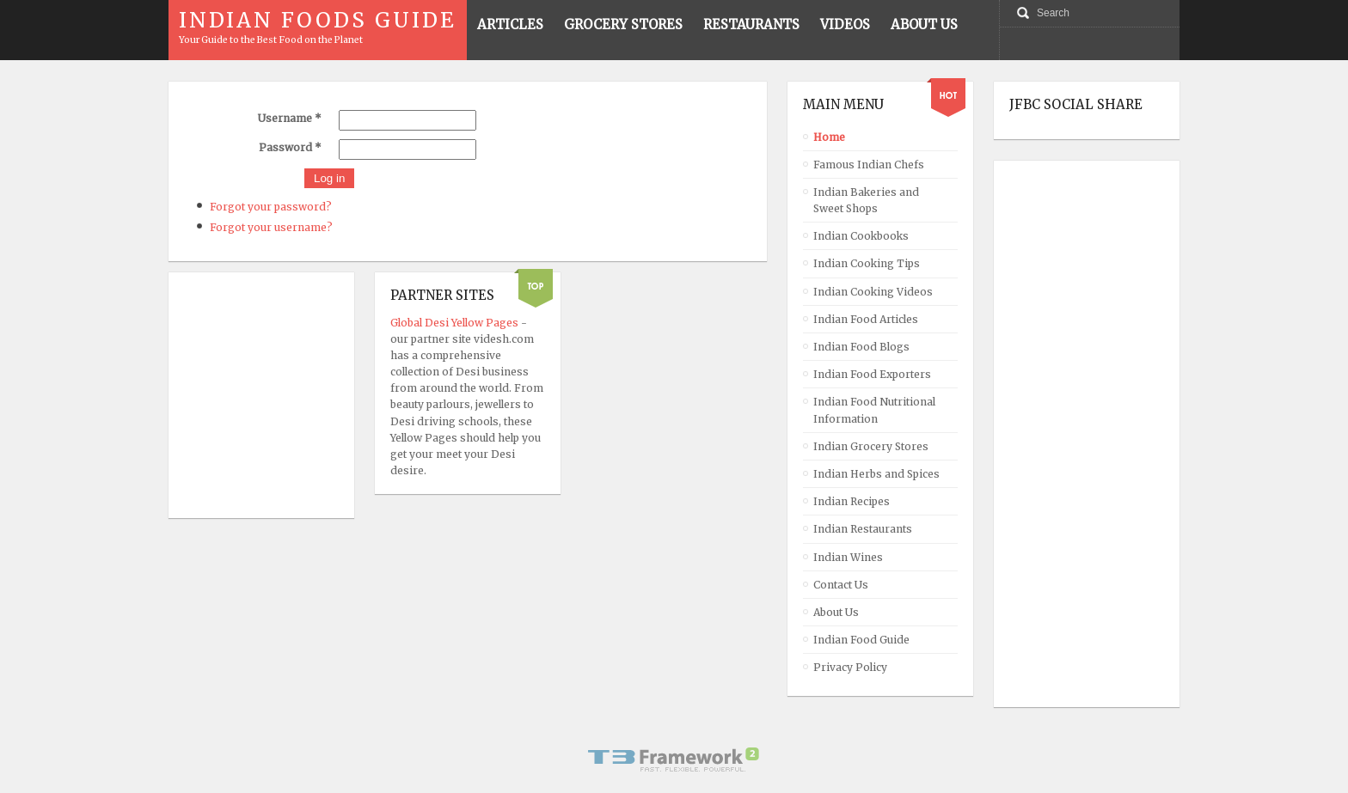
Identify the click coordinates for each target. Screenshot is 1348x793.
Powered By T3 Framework (674, 759)
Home (829, 137)
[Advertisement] (1078, 434)
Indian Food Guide (861, 639)
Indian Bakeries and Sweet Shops (866, 200)
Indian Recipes (851, 501)
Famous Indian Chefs (868, 164)
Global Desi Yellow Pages (455, 322)
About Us (836, 612)
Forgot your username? (271, 227)
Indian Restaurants (862, 528)
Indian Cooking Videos (873, 291)
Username (290, 118)
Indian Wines (848, 557)
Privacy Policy (850, 667)
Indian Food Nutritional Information (874, 409)
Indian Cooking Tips (866, 263)
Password (290, 147)
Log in (329, 178)
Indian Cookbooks (861, 235)
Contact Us (840, 584)
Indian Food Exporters (872, 374)
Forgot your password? (271, 206)
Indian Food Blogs (861, 346)
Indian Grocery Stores (870, 446)
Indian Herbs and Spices (876, 473)
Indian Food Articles (865, 319)
